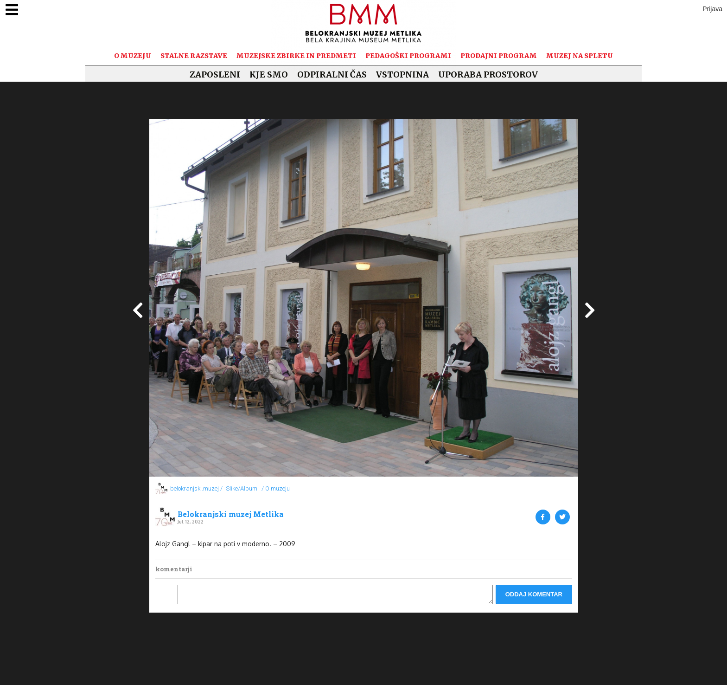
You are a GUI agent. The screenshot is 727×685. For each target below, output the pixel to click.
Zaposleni (215, 74)
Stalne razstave (193, 56)
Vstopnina (402, 74)
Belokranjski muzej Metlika (231, 514)
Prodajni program (498, 56)
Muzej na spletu (579, 56)
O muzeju (132, 56)
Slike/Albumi (242, 488)
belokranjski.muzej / (196, 488)
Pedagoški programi (408, 56)
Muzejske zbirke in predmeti (296, 56)
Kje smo (268, 74)
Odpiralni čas (332, 74)
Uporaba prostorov (488, 74)
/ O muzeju (275, 488)
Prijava (712, 9)
